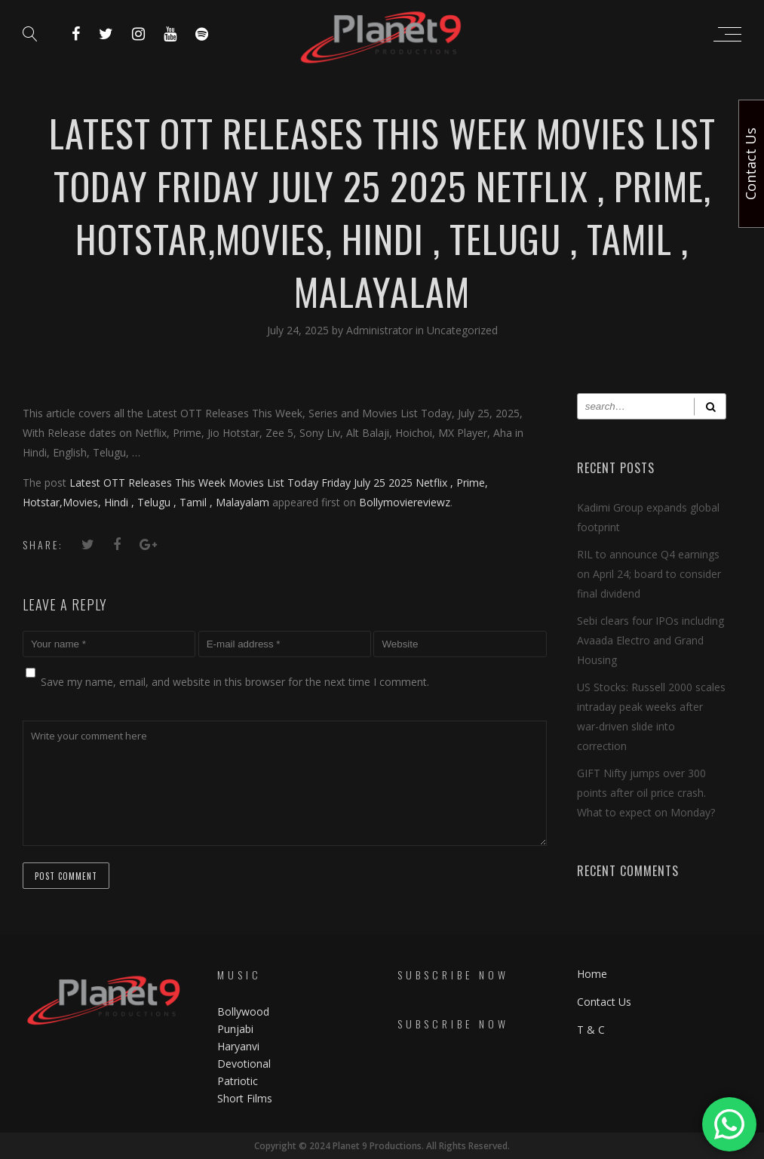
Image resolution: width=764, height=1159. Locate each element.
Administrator (381, 330)
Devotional (244, 1063)
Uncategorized (462, 330)
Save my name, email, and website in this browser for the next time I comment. (235, 682)
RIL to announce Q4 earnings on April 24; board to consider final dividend (649, 574)
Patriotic (239, 1081)
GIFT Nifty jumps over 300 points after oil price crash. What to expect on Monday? (646, 792)
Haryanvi (238, 1046)
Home (592, 974)
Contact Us (604, 1002)
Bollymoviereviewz (404, 502)
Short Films (244, 1098)
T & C (591, 1029)
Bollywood (243, 1011)
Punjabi (235, 1029)
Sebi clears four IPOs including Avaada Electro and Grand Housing (650, 640)
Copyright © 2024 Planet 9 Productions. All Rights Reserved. (382, 1145)
